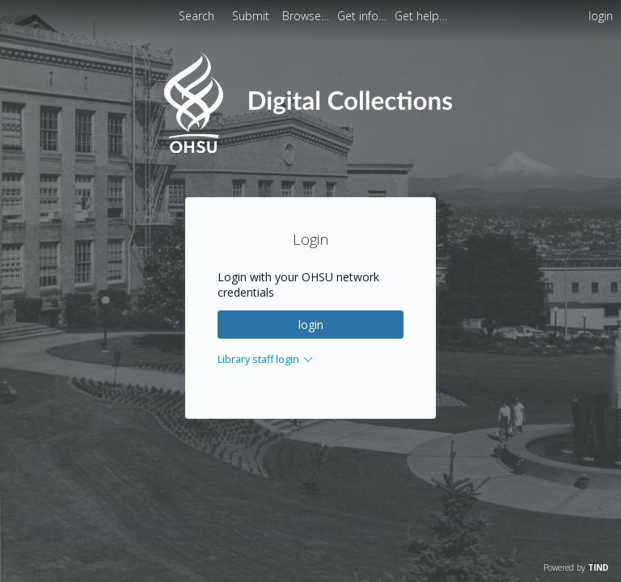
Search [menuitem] (196, 15)
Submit (252, 15)
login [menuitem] (601, 15)
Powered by (576, 567)
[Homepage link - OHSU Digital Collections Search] (310, 149)
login (310, 324)
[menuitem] (307, 15)
